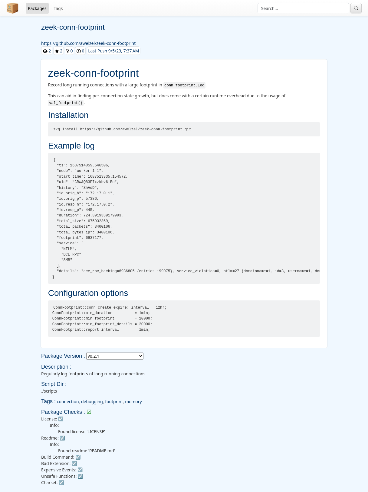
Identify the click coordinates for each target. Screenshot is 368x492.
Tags (58, 8)
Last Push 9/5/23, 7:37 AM (113, 51)
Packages (37, 8)
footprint (114, 401)
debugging (92, 401)
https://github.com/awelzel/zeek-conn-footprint (88, 43)
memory (133, 401)
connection (68, 401)
